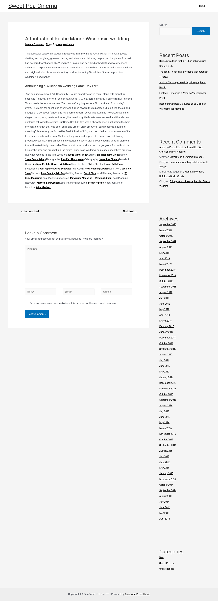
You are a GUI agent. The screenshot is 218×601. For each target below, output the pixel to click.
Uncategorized (167, 568)
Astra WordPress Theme (137, 594)
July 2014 (164, 501)
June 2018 (165, 303)
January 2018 (167, 331)
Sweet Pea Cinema (32, 6)
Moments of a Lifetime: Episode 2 (188, 156)
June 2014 (165, 507)
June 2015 (165, 462)
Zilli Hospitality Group (110, 154)
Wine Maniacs (92, 187)
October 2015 (167, 439)
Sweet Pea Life (167, 563)
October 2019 (167, 235)
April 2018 (165, 315)
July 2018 (164, 298)
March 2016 (166, 428)
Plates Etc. (117, 164)
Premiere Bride (45, 187)
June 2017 (165, 365)
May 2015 (165, 467)
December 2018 (168, 269)
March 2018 (166, 320)
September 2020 (168, 224)
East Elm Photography (75, 159)
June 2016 (165, 416)
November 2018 (168, 275)
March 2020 (166, 230)
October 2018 (167, 281)
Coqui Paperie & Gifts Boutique (74, 168)
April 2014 (165, 518)
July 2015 (164, 456)
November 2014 (168, 479)
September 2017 (168, 349)
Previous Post (31, 211)
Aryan (162, 147)
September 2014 (168, 490)
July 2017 (164, 360)
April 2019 (165, 258)
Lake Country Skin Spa (85, 173)
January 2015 (167, 473)
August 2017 (166, 354)
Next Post (129, 211)
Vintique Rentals (62, 164)
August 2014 (166, 496)
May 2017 (165, 371)
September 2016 (168, 399)
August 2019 (166, 247)
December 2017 (168, 337)
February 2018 (167, 326)
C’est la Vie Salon (53, 173)
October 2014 (167, 484)
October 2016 (167, 394)
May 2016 (165, 422)
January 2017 (167, 377)
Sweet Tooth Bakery (36, 159)
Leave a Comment (35, 44)
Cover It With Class (83, 164)
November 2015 (168, 433)
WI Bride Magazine (70, 178)
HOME (203, 6)
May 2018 (165, 309)
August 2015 (166, 450)
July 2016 (164, 411)
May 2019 (165, 252)
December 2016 (168, 382)
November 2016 (168, 388)
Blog (50, 44)
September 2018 (168, 286)
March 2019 (166, 264)
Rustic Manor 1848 (78, 154)
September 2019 (168, 241)
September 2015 (168, 445)
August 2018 (166, 292)
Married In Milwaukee (98, 182)
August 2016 (166, 405)
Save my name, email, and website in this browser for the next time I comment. (73, 307)
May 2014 (165, 512)
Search (163, 24)
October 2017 (167, 343)
